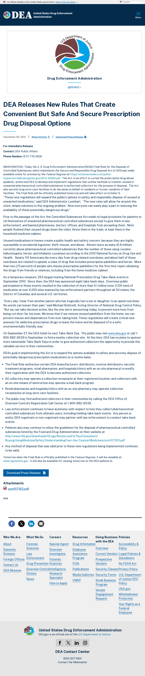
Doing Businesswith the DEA (107, 539)
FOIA (75, 563)
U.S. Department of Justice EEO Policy (130, 579)
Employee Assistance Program (79, 554)
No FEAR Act (127, 563)
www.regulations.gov (15, 461)
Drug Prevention (37, 563)
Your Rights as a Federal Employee (129, 608)
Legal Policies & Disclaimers (130, 556)
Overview (102, 548)
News (30, 579)
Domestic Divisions (9, 551)
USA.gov (125, 588)
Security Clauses (107, 569)
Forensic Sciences (32, 546)
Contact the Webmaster (72, 662)
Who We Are (11, 537)
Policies (124, 537)
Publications (80, 569)
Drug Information (84, 544)
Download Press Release (71, 137)
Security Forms (106, 574)
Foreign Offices (14, 559)
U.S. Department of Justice (94, 634)
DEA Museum (12, 570)
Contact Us (10, 565)
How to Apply (58, 583)
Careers (55, 537)
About (7, 544)
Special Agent (59, 544)
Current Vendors (107, 553)
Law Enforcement (35, 556)
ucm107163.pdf (18, 489)
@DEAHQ (74, 87)
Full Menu (138, 15)
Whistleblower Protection (128, 596)
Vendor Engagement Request (104, 594)
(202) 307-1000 (72, 658)
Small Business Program (106, 582)
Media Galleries (83, 574)
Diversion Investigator (57, 551)
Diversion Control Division (37, 571)
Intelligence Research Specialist (57, 573)
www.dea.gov (117, 333)
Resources (80, 537)
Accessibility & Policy (129, 546)
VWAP (76, 580)
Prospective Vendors (104, 561)
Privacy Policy (128, 569)
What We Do (34, 537)
